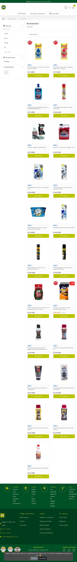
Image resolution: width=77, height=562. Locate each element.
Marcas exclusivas (37, 14)
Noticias (22, 521)
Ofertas (22, 14)
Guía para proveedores (46, 533)
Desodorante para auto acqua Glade (63, 227)
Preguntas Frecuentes (46, 521)
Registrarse (62, 521)
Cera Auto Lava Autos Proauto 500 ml (63, 348)
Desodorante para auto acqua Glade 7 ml (38, 188)
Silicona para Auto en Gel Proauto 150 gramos (37, 388)
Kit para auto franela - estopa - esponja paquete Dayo (62, 308)
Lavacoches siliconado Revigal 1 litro (63, 147)
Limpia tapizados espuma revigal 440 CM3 (62, 108)
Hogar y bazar (12, 19)
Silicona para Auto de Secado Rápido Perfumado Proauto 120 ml (37, 348)
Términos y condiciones (46, 517)
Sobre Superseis (24, 517)
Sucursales (54, 14)
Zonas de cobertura (45, 529)
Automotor (23, 19)
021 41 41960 (6, 529)
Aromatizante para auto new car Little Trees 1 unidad (38, 68)
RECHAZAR (42, 558)
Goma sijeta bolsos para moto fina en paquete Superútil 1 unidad (38, 308)
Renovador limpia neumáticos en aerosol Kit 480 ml (62, 268)
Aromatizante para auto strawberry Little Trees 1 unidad (63, 68)
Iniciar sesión (63, 517)
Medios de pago (44, 525)
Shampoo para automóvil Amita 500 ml (38, 468)
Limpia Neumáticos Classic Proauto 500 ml (63, 428)
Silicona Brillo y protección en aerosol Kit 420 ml (36, 268)
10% (6, 72)
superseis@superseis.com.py (10, 537)
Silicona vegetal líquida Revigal (37, 147)
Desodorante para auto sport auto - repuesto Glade (63, 188)
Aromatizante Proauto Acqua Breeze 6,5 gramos (63, 388)
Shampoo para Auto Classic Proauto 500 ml (38, 428)
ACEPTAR (34, 558)
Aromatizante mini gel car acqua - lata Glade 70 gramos (37, 228)
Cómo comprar (63, 525)
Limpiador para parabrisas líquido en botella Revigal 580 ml (38, 108)
